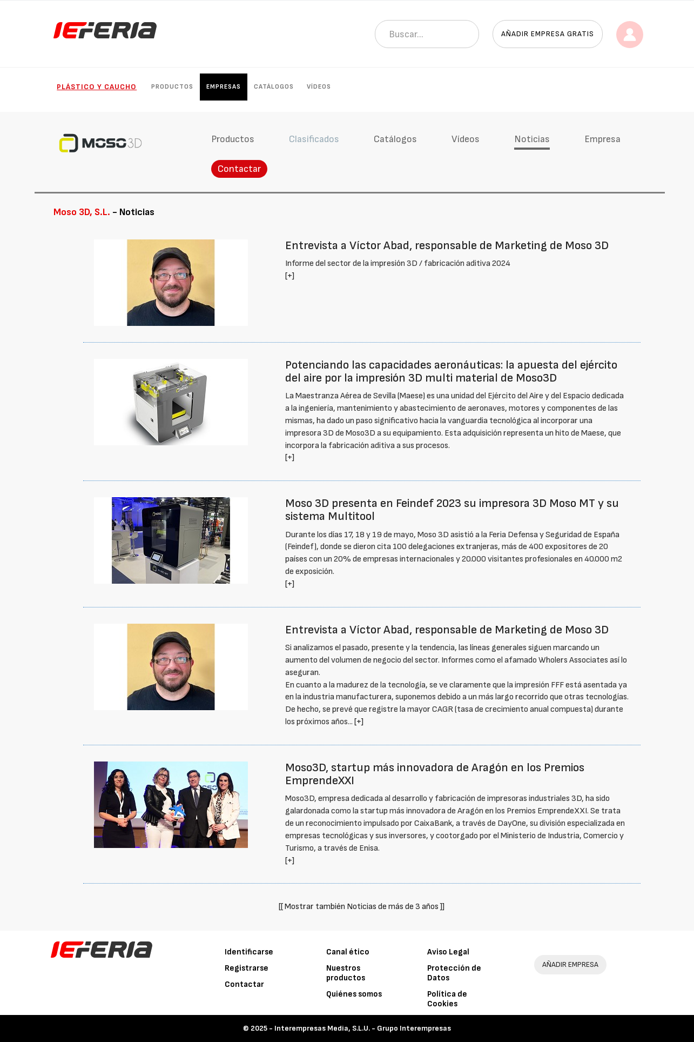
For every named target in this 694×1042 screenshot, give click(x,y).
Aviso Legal (448, 952)
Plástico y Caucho (97, 86)
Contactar (239, 169)
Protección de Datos (454, 973)
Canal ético (347, 952)
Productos (172, 87)
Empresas (223, 87)
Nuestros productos (345, 973)
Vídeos (319, 87)
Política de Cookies (447, 999)
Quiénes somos (354, 994)
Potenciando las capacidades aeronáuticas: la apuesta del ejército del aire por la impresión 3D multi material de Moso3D (451, 371)
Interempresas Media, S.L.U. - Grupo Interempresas (362, 1028)
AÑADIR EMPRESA (570, 964)
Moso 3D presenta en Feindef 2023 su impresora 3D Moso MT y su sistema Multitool (452, 510)
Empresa (602, 139)
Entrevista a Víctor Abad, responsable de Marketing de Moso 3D (447, 245)
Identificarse (249, 952)
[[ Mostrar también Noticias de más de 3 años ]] (361, 906)
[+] (289, 276)
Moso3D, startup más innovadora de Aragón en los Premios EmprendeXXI (434, 774)
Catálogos (274, 87)
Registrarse (246, 968)
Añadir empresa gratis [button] (547, 33)
